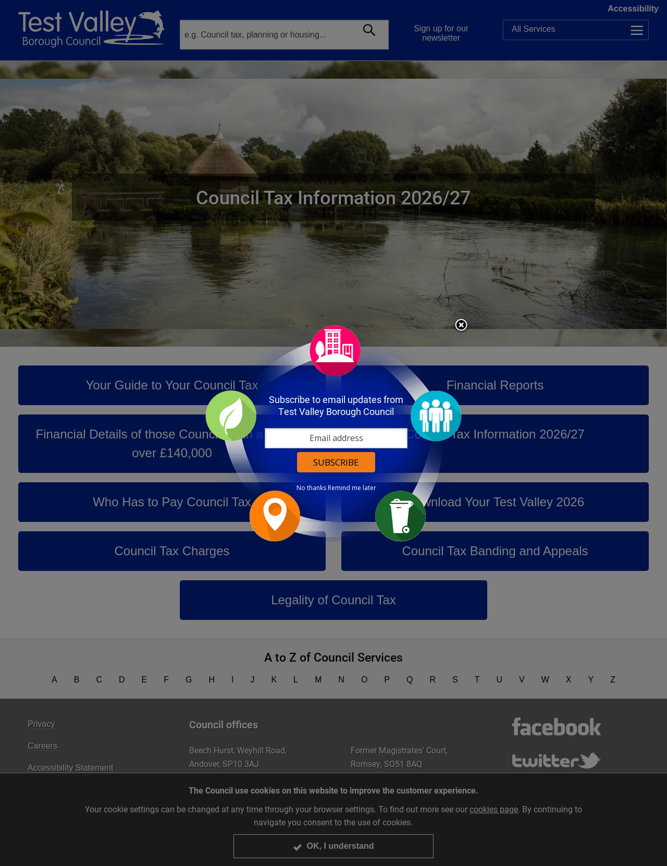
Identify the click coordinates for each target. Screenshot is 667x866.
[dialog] (333, 433)
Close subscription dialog (461, 326)
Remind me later (352, 488)
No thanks (311, 488)
